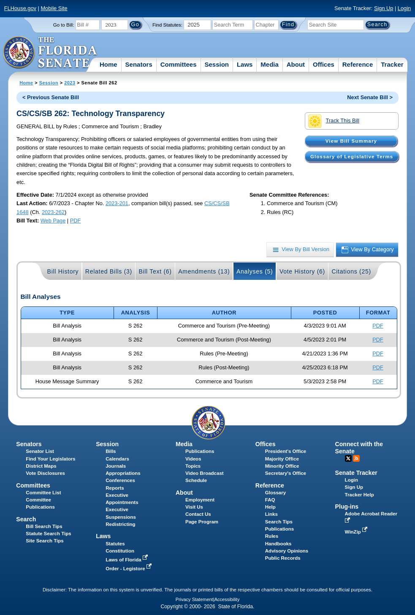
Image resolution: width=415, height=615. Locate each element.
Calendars (117, 458)
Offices (323, 64)
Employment (199, 499)
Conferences (120, 480)
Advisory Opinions (286, 550)
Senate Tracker (356, 472)
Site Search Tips (44, 540)
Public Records (283, 558)
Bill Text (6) (154, 271)
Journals (116, 466)
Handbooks (278, 543)
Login (404, 8)
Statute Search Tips (48, 533)
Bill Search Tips (44, 526)
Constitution (120, 550)
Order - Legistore (129, 568)
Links (271, 514)
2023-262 (53, 212)
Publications (199, 451)
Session (216, 64)
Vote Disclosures (45, 473)
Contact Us (198, 514)
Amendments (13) (204, 271)
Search (26, 519)
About (296, 64)
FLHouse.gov (20, 8)
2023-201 (117, 203)
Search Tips (279, 521)
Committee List (43, 492)
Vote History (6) (302, 271)
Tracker (392, 64)
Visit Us (194, 506)
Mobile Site (54, 8)
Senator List (40, 451)
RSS (356, 458)
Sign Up (383, 8)
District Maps (41, 466)
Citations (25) (351, 271)
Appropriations (123, 473)
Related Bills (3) (108, 271)
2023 (69, 82)
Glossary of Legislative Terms (351, 156)
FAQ (270, 499)
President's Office (285, 451)
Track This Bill (333, 121)
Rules (271, 536)
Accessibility (227, 599)
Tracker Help (359, 494)
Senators (138, 64)
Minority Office (282, 466)
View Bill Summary (351, 141)
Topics (193, 466)
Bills (111, 451)
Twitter (348, 458)
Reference (357, 64)
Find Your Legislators (50, 458)
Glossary (275, 492)
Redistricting (120, 524)
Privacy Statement (194, 599)
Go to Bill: (63, 24)
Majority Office (282, 458)
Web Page (53, 220)
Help (270, 506)
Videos (193, 458)
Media (269, 64)
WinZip (357, 531)
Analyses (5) (254, 271)
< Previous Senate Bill (50, 97)
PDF (75, 220)
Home (108, 64)
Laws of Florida (127, 559)
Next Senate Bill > (370, 97)
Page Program (201, 521)
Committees (178, 64)
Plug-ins (347, 506)
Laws (245, 64)
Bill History (63, 271)
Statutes (115, 543)
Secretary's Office (285, 473)
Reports (115, 487)
